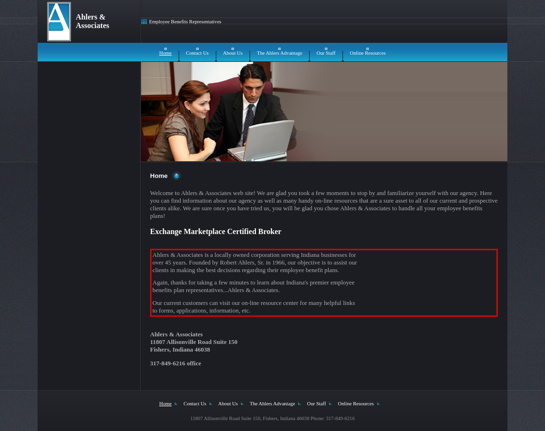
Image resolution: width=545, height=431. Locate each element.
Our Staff (325, 53)
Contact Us (197, 53)
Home (165, 53)
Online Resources (367, 53)
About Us (232, 53)
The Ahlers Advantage (279, 53)
